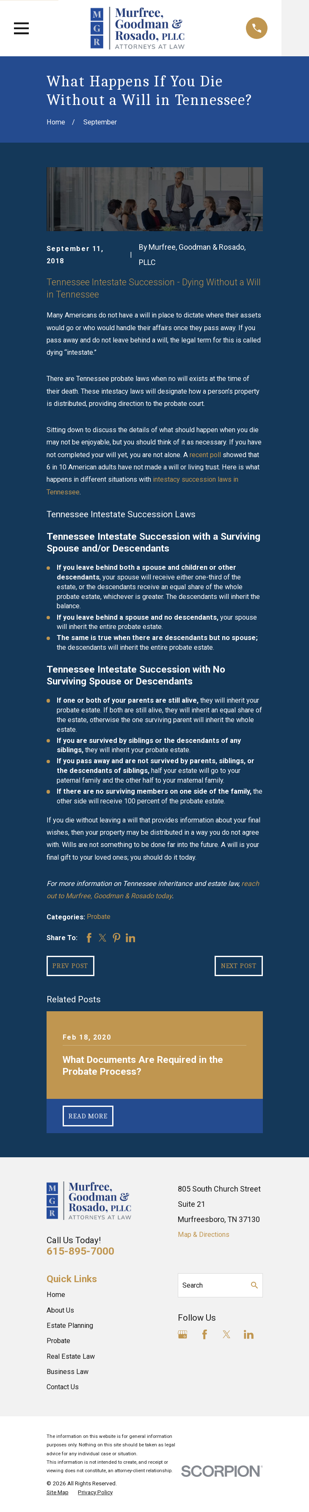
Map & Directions (203, 1235)
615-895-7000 (80, 1251)
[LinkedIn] (249, 1334)
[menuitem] (58, 1492)
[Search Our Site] (254, 1285)
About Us (60, 1310)
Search (192, 1285)
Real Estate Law (71, 1356)
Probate (98, 917)
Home (56, 1295)
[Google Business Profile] (183, 1334)
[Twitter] (227, 1334)
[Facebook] (205, 1334)
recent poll (205, 455)
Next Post (239, 966)
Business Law (67, 1372)
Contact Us (63, 1387)
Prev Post (70, 966)
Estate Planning (70, 1326)
